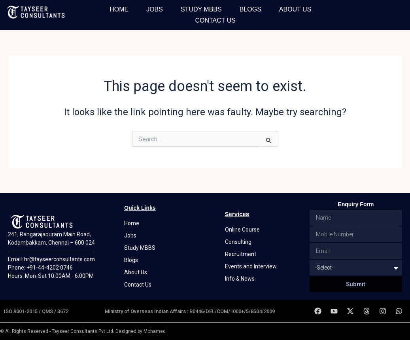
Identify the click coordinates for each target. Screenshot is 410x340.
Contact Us (215, 20)
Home (119, 9)
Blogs (250, 9)
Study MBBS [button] (201, 9)
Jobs (154, 9)
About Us (295, 9)
